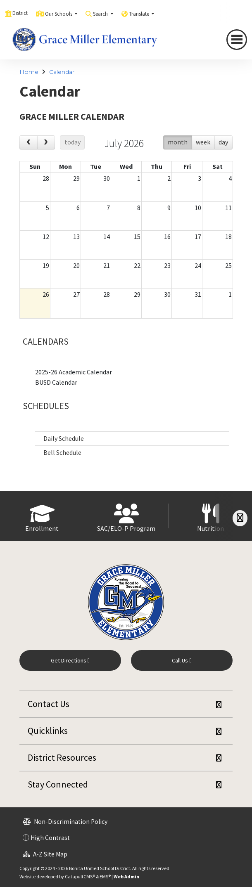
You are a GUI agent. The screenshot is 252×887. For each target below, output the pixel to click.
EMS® (105, 876)
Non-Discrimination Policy (65, 822)
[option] (42, 516)
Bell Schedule (62, 452)
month (178, 142)
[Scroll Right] (240, 518)
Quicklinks (48, 730)
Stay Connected (58, 784)
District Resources (62, 757)
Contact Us (48, 704)
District (20, 13)
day (223, 142)
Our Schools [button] (59, 13)
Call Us (181, 660)
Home (28, 72)
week (203, 142)
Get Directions (70, 660)
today (72, 142)
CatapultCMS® (80, 876)
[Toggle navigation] (236, 40)
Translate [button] (139, 13)
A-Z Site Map (45, 854)
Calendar (61, 72)
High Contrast (50, 838)
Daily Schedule (63, 438)
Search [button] (101, 13)
